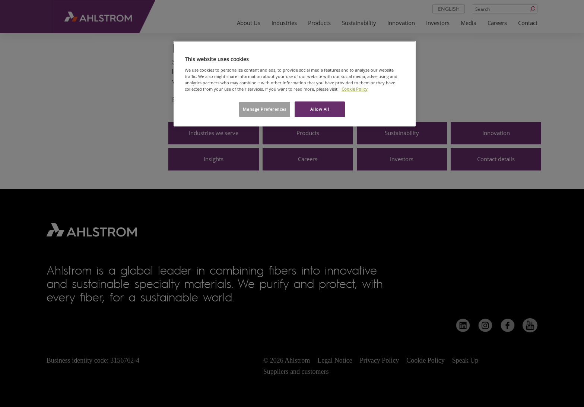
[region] (295, 83)
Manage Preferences (264, 109)
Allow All (319, 109)
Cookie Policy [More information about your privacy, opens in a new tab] (355, 89)
